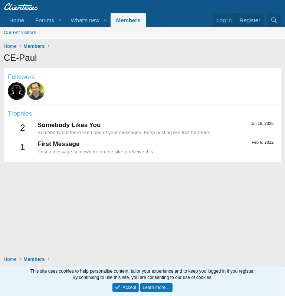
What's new (85, 20)
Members (128, 20)
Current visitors (20, 32)
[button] (60, 20)
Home (16, 20)
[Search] (274, 20)
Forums (44, 20)
